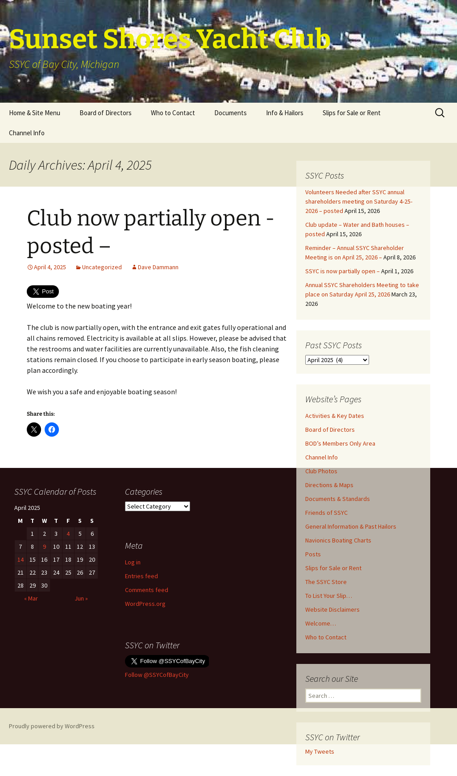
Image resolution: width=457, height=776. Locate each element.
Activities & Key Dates (334, 416)
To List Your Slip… (328, 596)
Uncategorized (102, 267)
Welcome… (320, 623)
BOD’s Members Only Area (340, 443)
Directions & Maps (329, 485)
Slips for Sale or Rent (352, 112)
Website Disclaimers (332, 609)
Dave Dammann (158, 267)
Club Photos (321, 471)
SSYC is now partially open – (342, 271)
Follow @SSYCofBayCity (157, 675)
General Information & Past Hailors (350, 526)
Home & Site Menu (34, 112)
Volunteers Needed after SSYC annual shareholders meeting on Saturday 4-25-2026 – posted (358, 201)
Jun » (81, 598)
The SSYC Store (326, 582)
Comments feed (146, 590)
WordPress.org (145, 604)
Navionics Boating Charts (338, 540)
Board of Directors (105, 112)
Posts (313, 554)
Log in (133, 562)
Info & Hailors (284, 112)
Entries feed (141, 576)
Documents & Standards (337, 499)
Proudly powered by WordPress (52, 726)
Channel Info (27, 133)
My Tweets (319, 751)
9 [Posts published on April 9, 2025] (44, 546)
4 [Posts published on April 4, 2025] (68, 534)
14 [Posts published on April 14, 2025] (20, 559)
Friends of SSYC (326, 513)
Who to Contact (173, 112)
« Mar (31, 598)
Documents (230, 112)
